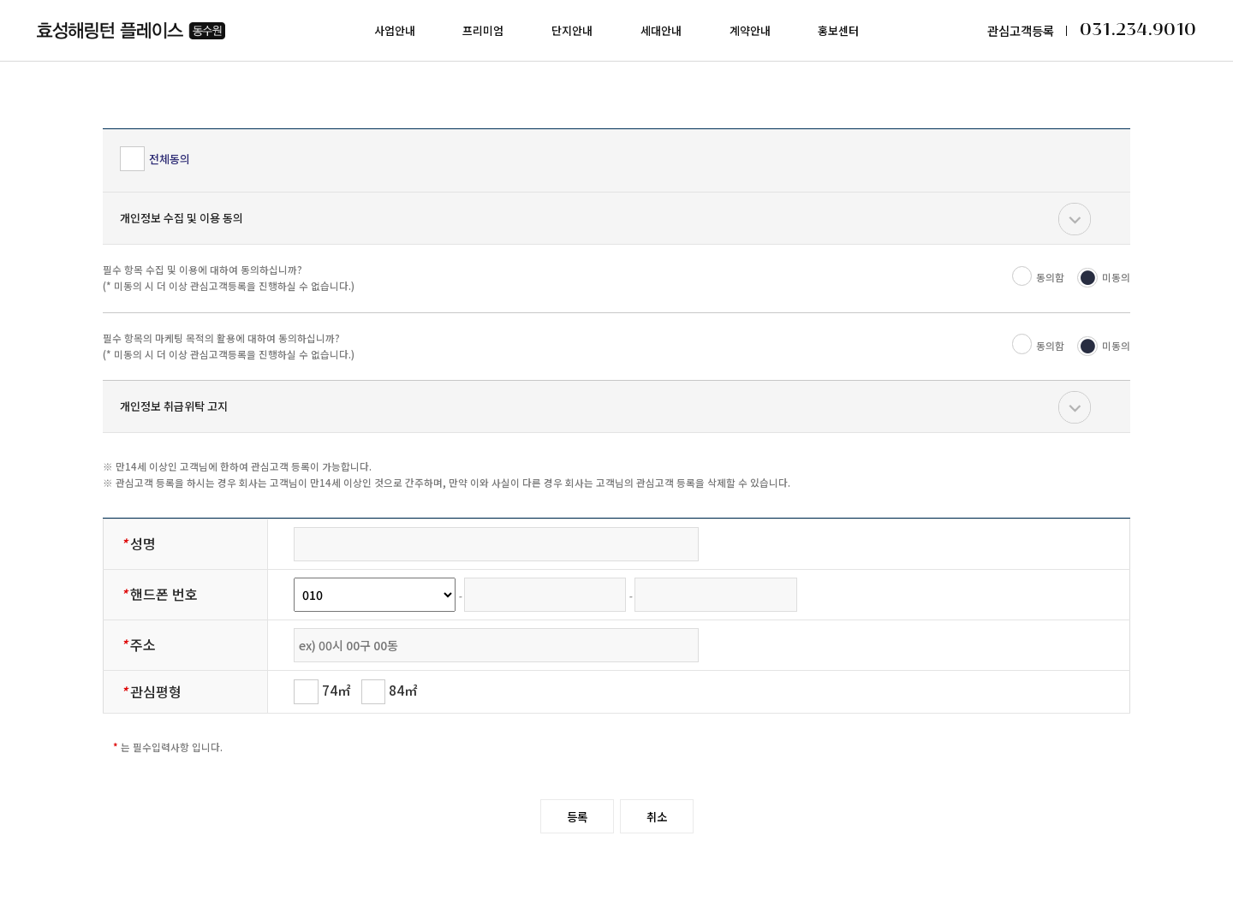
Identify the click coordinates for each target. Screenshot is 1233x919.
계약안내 (750, 30)
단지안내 (572, 30)
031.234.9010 (1138, 30)
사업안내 (394, 30)
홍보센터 (838, 30)
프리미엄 (482, 30)
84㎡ (389, 690)
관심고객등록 (1020, 30)
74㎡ (322, 690)
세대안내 (661, 30)
